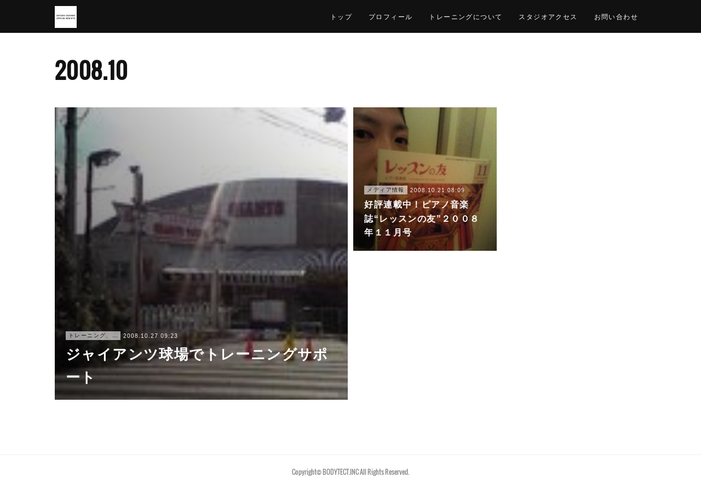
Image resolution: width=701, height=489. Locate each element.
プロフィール (390, 16)
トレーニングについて (465, 16)
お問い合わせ (616, 16)
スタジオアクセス (548, 16)
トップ (341, 16)
